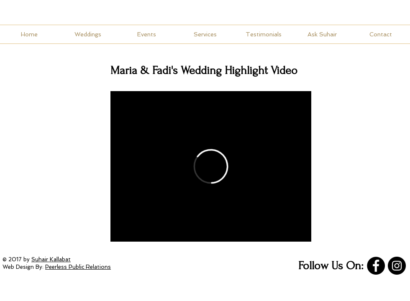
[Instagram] (397, 266)
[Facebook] (376, 266)
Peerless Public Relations (78, 267)
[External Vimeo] (210, 166)
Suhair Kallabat (51, 259)
